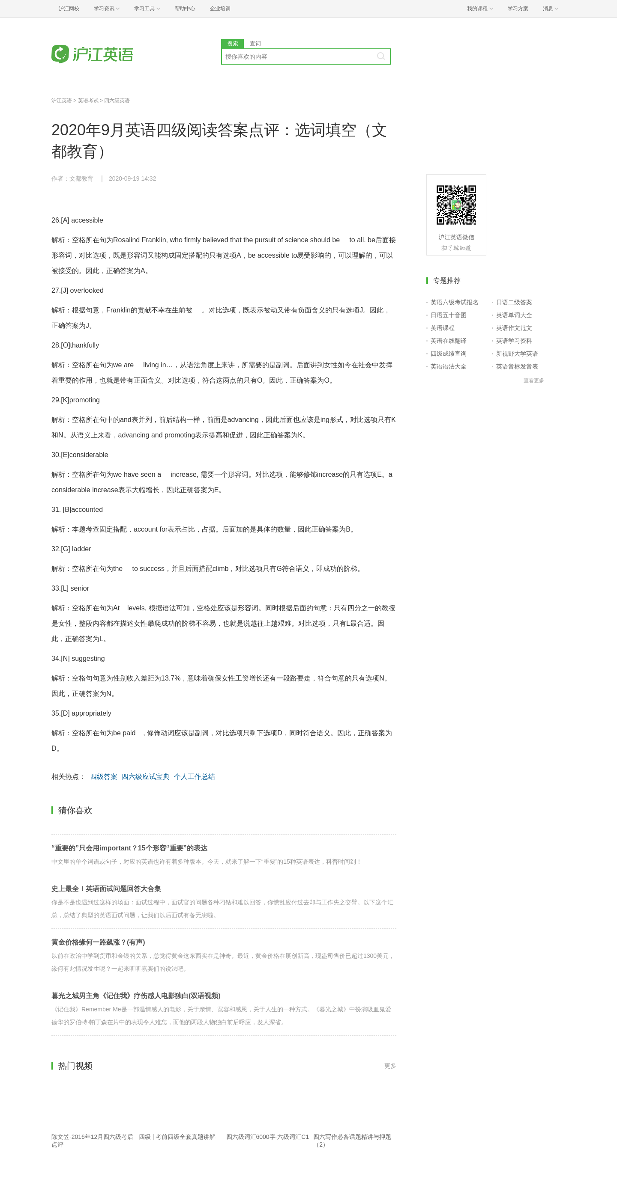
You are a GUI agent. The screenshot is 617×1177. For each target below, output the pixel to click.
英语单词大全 (514, 315)
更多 (390, 1065)
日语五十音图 (449, 315)
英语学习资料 (514, 340)
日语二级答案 (514, 302)
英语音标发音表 (517, 366)
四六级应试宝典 (146, 776)
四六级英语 (117, 101)
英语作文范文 (514, 327)
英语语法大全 (449, 366)
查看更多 (534, 380)
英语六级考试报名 (455, 302)
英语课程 (443, 327)
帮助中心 (185, 9)
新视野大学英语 (517, 353)
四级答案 (103, 776)
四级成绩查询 (449, 353)
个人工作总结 (194, 776)
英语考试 (88, 101)
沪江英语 (61, 101)
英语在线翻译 (449, 340)
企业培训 (220, 9)
